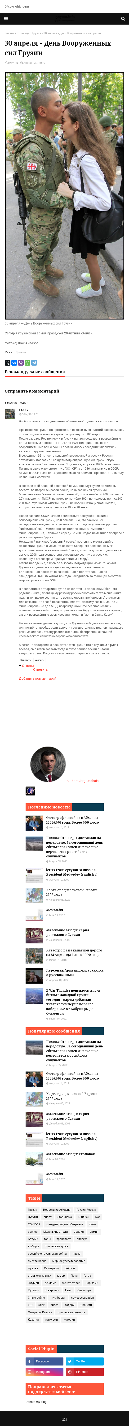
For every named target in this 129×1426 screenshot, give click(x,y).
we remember (71, 1283)
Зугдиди (33, 1283)
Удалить (39, 660)
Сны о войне (36, 1297)
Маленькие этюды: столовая (70, 1154)
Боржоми (91, 1283)
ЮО (30, 1305)
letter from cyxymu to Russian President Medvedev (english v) (72, 872)
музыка (33, 1268)
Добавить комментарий (38, 678)
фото (92, 1224)
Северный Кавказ (40, 1312)
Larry (23, 410)
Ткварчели (52, 1290)
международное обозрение (64, 1224)
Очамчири (84, 1290)
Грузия (36, 33)
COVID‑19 (34, 1224)
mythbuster (58, 1297)
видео (54, 1305)
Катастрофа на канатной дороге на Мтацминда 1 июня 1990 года (74, 952)
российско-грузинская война (47, 1253)
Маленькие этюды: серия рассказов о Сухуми (67, 932)
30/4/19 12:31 (30, 414)
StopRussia (65, 1217)
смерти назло (37, 1261)
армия (94, 1231)
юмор (61, 1275)
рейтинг (70, 1268)
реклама (50, 1283)
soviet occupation (82, 1297)
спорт (48, 1217)
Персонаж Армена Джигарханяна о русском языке (74, 972)
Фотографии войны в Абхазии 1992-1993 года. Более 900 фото (72, 820)
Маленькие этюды (55, 1231)
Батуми (33, 1239)
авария (79, 1231)
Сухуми (33, 1217)
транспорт (64, 1239)
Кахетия (33, 1319)
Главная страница (17, 33)
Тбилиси (83, 1217)
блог (41, 1305)
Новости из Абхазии (57, 1209)
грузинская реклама (71, 1312)
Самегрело (51, 1268)
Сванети (86, 1305)
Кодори (69, 1305)
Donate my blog (36, 1402)
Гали (68, 1290)
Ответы (28, 666)
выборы (33, 1246)
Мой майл (54, 910)
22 (64, 1419)
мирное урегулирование (68, 1261)
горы (47, 1239)
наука (76, 1253)
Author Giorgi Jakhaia (64, 781)
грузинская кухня (56, 1246)
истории (69, 1319)
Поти (74, 1275)
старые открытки (39, 1275)
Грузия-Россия (86, 1209)
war (97, 1217)
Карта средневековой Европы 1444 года (71, 892)
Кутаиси (33, 1290)
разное (32, 1231)
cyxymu (13, 63)
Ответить (25, 660)
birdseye (82, 1239)
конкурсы (51, 1319)
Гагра (87, 1275)
